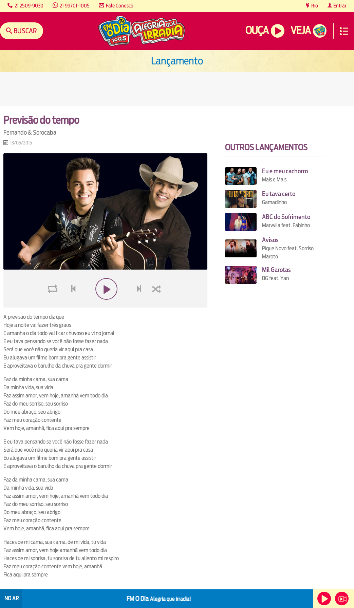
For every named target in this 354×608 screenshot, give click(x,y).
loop (53, 305)
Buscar (24, 31)
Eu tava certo (278, 193)
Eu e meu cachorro (285, 171)
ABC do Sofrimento (286, 216)
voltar (71, 305)
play (105, 305)
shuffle (157, 305)
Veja (301, 30)
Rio (314, 5)
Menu (344, 31)
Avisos (270, 239)
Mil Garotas (276, 269)
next (140, 305)
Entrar (339, 5)
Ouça (256, 30)
